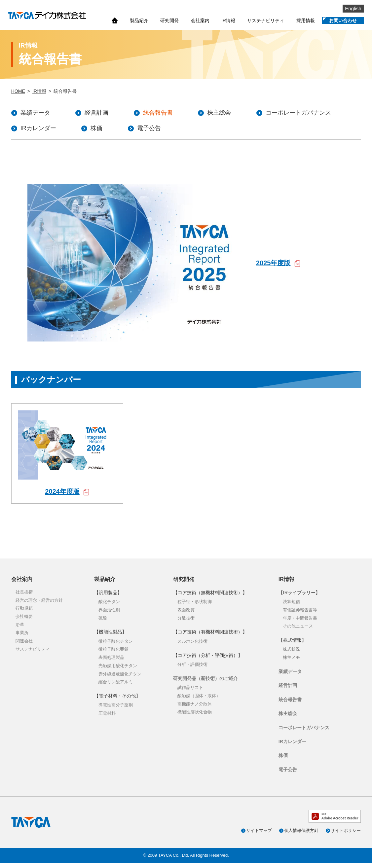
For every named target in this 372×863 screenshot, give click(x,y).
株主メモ (291, 657)
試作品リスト (190, 687)
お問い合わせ (343, 20)
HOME (18, 91)
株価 (283, 755)
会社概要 (24, 616)
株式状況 (291, 649)
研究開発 (169, 20)
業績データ (290, 671)
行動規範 (24, 608)
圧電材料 (107, 713)
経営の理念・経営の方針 (39, 600)
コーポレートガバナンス (304, 727)
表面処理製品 (111, 657)
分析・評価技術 (192, 664)
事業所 (22, 632)
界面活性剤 (109, 609)
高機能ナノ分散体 (194, 703)
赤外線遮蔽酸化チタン (119, 673)
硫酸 (102, 618)
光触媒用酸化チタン (117, 665)
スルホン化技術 (192, 641)
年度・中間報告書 (300, 618)
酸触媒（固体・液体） (198, 695)
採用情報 (305, 20)
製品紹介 (139, 20)
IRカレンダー (292, 741)
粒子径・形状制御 (194, 601)
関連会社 (24, 640)
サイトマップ (259, 830)
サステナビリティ (265, 20)
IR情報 (228, 20)
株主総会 (288, 713)
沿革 (20, 624)
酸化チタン (109, 601)
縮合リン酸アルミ (115, 681)
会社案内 (200, 20)
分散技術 (186, 618)
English (353, 8)
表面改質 (186, 609)
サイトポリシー (346, 830)
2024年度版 (62, 491)
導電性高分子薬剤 (115, 704)
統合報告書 (290, 699)
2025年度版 (273, 263)
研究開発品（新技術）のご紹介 (205, 678)
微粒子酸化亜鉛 (113, 649)
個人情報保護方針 (301, 830)
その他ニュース (298, 626)
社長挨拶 (24, 592)
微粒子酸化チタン (115, 641)
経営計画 (288, 685)
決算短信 (291, 601)
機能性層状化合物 (194, 711)
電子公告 (288, 769)
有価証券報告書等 (300, 609)
